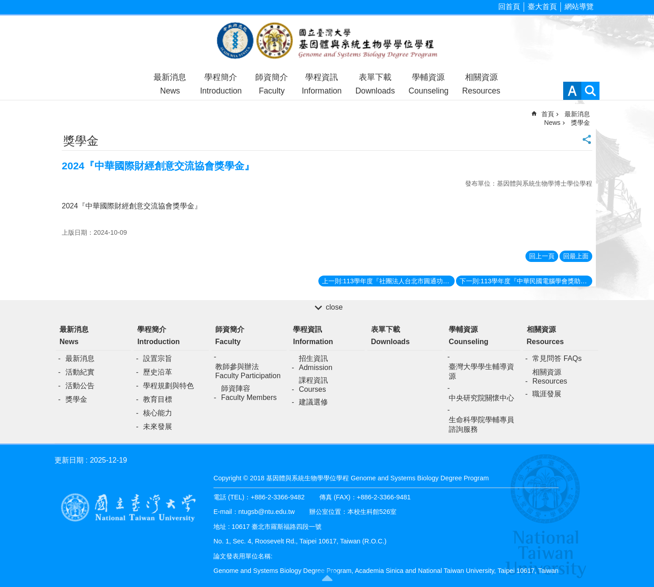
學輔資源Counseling (428, 84)
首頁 (547, 114)
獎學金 (580, 122)
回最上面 (576, 256)
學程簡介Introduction (221, 84)
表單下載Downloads (375, 84)
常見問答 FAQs (556, 358)
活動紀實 (79, 372)
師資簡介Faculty (271, 84)
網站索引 (590, 91)
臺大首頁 (542, 6)
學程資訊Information (322, 84)
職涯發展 (546, 394)
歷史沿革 (157, 372)
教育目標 (157, 399)
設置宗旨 (157, 358)
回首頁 (509, 6)
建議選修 (313, 402)
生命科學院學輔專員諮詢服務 (481, 424)
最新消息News (170, 84)
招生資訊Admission (315, 363)
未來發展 (157, 426)
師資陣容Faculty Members (249, 393)
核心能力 (157, 413)
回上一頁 (542, 256)
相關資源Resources (481, 84)
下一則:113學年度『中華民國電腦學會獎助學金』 (526, 281)
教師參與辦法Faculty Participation (248, 371)
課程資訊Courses (313, 384)
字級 (572, 91)
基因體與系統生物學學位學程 (327, 41)
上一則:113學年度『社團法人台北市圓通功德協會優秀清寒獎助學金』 (388, 281)
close (334, 307)
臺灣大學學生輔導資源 (481, 371)
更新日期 (69, 460)
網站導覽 (579, 6)
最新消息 (79, 358)
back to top (327, 578)
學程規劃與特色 (168, 386)
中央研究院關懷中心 (481, 398)
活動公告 (79, 386)
